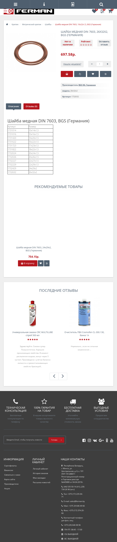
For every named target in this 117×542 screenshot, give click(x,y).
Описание (13, 106)
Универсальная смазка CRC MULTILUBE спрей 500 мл (32, 334)
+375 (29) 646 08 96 (71, 525)
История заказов (40, 473)
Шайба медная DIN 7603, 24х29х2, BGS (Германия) (33, 249)
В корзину (27, 263)
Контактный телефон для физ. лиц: (72, 519)
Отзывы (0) (31, 106)
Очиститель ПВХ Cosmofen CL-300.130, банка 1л (84, 334)
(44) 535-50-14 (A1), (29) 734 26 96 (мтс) (72, 488)
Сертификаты (10, 465)
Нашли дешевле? (72, 64)
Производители (11, 484)
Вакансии (8, 470)
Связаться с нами (12, 475)
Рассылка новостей (41, 482)
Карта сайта (9, 479)
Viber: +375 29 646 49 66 (73, 506)
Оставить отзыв (104, 43)
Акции (7, 488)
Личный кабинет (40, 468)
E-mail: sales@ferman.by (73, 501)
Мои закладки (39, 478)
